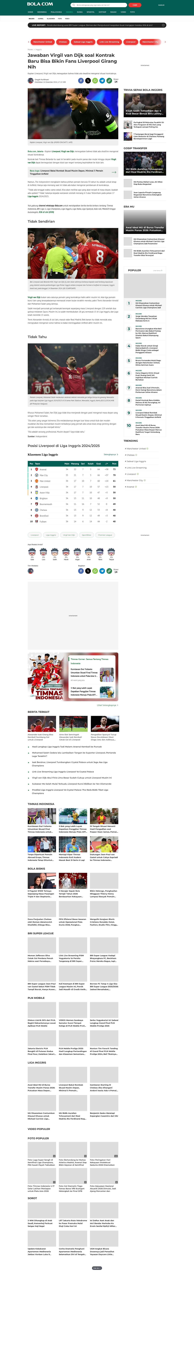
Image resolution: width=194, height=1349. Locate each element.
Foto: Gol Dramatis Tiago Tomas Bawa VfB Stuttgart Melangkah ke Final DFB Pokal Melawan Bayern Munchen (71, 1191)
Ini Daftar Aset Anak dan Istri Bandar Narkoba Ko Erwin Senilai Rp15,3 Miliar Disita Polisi (102, 1223)
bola (40, 5)
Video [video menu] (123, 12)
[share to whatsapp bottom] (95, 571)
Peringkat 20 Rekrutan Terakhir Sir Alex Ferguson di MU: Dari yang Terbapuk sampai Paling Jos (149, 124)
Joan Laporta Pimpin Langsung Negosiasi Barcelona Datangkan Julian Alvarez (148, 194)
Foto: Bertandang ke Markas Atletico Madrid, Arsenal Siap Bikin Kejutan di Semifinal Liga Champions (73, 1164)
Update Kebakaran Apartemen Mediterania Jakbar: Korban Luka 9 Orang (39, 1251)
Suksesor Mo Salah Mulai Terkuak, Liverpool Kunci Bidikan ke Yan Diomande (71, 784)
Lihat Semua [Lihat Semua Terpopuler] (157, 270)
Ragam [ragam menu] (113, 12)
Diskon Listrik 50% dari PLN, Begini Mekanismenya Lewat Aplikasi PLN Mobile (42, 1023)
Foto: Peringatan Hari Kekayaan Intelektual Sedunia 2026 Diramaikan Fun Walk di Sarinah (102, 1164)
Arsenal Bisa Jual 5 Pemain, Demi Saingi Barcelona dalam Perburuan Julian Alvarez (149, 390)
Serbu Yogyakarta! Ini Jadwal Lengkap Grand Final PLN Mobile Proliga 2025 (104, 1023)
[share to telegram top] (102, 80)
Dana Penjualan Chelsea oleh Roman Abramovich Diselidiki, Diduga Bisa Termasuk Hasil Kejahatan (40, 922)
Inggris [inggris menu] (69, 12)
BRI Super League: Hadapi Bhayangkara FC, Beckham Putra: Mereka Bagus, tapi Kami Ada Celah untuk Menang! (103, 958)
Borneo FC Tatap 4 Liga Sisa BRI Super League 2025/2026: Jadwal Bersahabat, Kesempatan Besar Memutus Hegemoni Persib (104, 986)
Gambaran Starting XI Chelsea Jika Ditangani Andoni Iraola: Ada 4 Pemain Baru (104, 1087)
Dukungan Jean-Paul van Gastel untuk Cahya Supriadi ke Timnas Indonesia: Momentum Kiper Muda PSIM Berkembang (104, 857)
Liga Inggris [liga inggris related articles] (37, 1062)
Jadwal (41, 19)
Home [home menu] (30, 12)
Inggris (31, 19)
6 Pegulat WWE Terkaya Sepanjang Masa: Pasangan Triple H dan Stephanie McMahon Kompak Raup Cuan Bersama (41, 894)
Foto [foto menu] (132, 12)
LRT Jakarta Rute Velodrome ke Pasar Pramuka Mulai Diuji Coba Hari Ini (73, 1223)
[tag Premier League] (105, 535)
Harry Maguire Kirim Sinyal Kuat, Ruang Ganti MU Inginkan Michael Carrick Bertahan (147, 376)
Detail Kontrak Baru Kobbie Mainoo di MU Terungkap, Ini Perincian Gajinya (148, 402)
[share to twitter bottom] (88, 571)
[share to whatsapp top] (95, 80)
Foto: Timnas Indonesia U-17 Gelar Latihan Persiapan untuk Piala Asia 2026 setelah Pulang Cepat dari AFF (41, 1191)
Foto (60, 19)
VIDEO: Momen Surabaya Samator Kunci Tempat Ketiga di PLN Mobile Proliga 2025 (73, 1023)
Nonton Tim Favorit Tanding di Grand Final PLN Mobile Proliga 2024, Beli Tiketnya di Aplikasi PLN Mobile (104, 1051)
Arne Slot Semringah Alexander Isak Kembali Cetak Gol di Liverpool (70, 737)
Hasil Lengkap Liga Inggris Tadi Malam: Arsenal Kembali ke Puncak (67, 746)
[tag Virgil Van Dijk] (69, 535)
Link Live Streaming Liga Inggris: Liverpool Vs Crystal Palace (63, 771)
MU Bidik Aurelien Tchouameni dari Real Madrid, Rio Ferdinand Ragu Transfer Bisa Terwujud (72, 1116)
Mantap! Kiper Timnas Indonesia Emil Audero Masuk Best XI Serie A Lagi (72, 857)
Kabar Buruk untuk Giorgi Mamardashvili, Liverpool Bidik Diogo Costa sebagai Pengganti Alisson (147, 349)
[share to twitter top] (88, 80)
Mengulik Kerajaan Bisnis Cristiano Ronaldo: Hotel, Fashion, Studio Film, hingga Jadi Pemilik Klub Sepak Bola (104, 922)
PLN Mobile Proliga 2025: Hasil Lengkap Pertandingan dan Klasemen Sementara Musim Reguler (73, 1051)
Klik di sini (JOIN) (46, 212)
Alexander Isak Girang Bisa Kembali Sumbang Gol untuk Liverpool (40, 737)
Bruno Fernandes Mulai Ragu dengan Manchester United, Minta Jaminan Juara (148, 362)
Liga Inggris (33, 196)
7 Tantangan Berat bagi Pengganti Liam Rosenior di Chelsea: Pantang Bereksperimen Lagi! (149, 136)
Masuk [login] (161, 5)
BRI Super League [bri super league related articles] (41, 933)
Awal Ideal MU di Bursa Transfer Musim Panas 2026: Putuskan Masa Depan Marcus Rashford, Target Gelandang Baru (41, 1087)
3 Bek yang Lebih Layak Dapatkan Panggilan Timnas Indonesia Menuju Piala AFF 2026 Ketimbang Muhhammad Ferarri (73, 829)
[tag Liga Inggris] (51, 535)
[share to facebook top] (81, 80)
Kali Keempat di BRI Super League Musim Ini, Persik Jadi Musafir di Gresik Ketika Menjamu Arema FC (73, 986)
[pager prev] (29, 42)
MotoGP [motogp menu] (102, 12)
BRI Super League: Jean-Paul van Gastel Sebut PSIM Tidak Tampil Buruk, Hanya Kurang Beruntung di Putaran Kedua (42, 986)
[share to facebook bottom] (81, 571)
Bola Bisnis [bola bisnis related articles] (36, 868)
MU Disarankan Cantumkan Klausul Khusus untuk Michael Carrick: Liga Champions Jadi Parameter (41, 1116)
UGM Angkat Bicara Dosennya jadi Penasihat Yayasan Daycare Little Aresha (102, 1251)
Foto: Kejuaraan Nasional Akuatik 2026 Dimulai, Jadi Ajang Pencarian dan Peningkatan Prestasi (103, 1190)
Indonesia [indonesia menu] (42, 12)
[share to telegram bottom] (102, 571)
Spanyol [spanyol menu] (91, 12)
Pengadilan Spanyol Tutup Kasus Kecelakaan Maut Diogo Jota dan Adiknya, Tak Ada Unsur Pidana (103, 737)
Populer (134, 270)
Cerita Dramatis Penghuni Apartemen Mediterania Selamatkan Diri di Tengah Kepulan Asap (72, 1251)
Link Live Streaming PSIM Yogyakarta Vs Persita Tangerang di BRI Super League (71, 958)
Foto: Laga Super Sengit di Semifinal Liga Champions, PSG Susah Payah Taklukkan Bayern (41, 1164)
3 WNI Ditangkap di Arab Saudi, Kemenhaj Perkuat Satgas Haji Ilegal (40, 1223)
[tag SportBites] (86, 535)
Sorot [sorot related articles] (32, 1198)
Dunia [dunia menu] (79, 12)
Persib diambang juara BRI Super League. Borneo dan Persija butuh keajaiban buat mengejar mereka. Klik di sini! (100, 25)
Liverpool (56, 151)
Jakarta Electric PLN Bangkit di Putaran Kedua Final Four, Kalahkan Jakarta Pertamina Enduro (42, 1051)
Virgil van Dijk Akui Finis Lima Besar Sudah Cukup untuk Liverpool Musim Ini (72, 777)
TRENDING (131, 440)
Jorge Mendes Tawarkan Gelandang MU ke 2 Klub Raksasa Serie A (146, 318)
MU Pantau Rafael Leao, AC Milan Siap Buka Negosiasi (148, 183)
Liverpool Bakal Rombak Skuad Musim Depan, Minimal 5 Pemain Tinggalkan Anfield (71, 1087)
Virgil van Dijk (67, 151)
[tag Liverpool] (35, 535)
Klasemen (51, 19)
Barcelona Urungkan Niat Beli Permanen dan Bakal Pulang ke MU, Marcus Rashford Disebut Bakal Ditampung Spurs (149, 333)
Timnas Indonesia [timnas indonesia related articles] (41, 804)
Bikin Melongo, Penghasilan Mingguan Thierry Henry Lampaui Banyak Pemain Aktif (103, 894)
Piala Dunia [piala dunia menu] (56, 12)
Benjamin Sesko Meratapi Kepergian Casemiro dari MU (104, 1114)
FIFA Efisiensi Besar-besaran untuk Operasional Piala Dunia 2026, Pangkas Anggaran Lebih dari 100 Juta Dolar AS (72, 922)
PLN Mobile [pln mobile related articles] (36, 998)
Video (67, 19)
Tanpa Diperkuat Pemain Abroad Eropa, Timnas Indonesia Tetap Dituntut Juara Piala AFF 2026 (40, 857)
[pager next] (165, 42)
